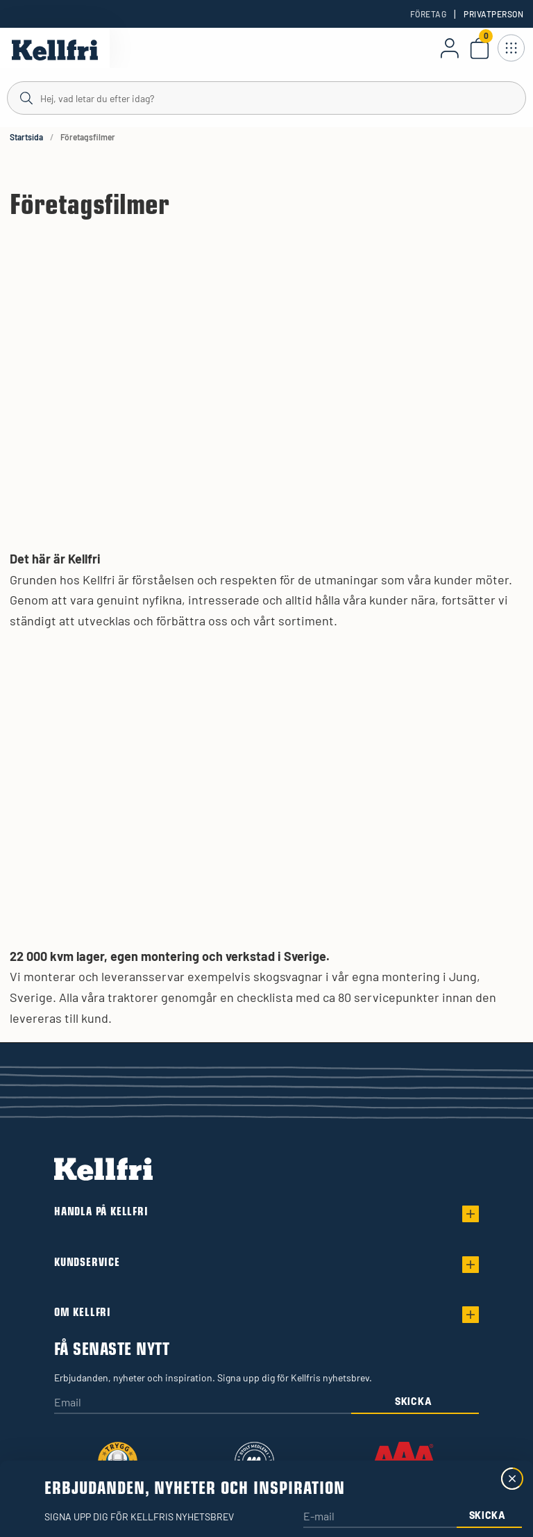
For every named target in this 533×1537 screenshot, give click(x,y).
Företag (428, 14)
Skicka (413, 1401)
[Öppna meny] (511, 48)
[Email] (202, 1403)
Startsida (26, 137)
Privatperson (493, 14)
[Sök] (266, 97)
